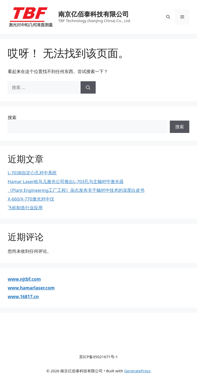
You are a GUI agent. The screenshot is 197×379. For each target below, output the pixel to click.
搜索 (12, 117)
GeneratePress (137, 370)
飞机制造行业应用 (25, 208)
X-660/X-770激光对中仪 (31, 199)
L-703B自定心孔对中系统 (32, 173)
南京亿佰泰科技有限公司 (93, 14)
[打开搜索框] (168, 17)
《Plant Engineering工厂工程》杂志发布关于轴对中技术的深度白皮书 (76, 190)
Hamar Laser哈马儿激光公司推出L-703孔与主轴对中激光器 (66, 181)
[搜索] (88, 87)
